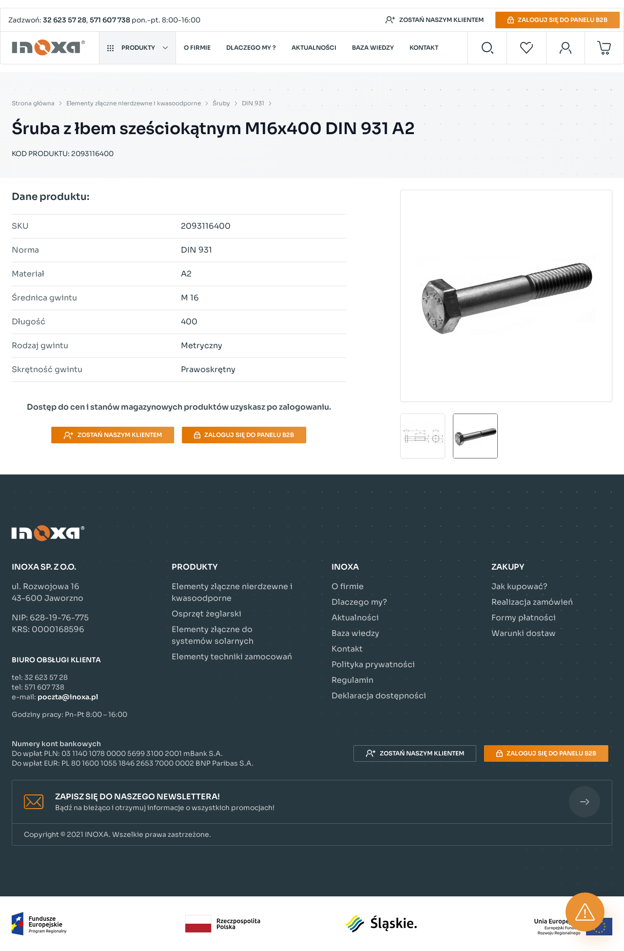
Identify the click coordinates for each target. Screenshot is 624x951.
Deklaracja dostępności (379, 696)
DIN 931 (253, 103)
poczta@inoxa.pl (68, 697)
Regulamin (352, 680)
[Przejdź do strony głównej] (49, 48)
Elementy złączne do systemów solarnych (213, 635)
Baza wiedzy (373, 47)
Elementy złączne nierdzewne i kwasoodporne (133, 103)
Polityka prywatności (373, 664)
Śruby (221, 103)
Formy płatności (523, 618)
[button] (312, 802)
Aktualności (314, 47)
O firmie (197, 47)
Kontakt (424, 47)
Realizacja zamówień (532, 602)
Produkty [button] (137, 47)
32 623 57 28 (64, 20)
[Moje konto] (565, 48)
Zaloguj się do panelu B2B (557, 19)
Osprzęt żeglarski (206, 614)
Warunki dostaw (523, 633)
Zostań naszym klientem (434, 20)
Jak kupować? (519, 586)
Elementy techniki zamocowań (232, 657)
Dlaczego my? (359, 602)
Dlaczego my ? (251, 47)
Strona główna (33, 103)
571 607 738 (110, 20)
